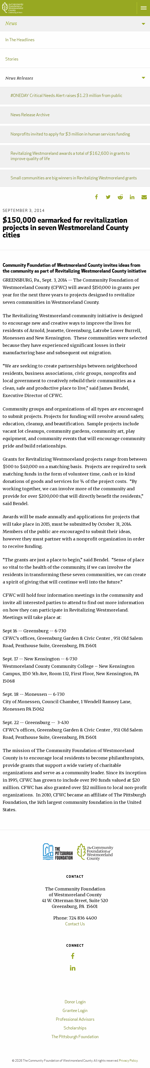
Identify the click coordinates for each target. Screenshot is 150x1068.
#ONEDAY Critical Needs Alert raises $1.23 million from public (66, 95)
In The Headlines (19, 40)
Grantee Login (75, 1010)
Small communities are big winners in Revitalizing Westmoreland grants (74, 178)
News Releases (19, 78)
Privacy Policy (128, 1060)
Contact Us (75, 924)
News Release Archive (30, 115)
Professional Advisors (75, 1019)
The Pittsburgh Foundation (75, 1036)
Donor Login (75, 1002)
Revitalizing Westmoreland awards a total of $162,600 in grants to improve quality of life (70, 156)
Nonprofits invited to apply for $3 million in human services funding (70, 134)
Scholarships (75, 1028)
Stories (11, 59)
